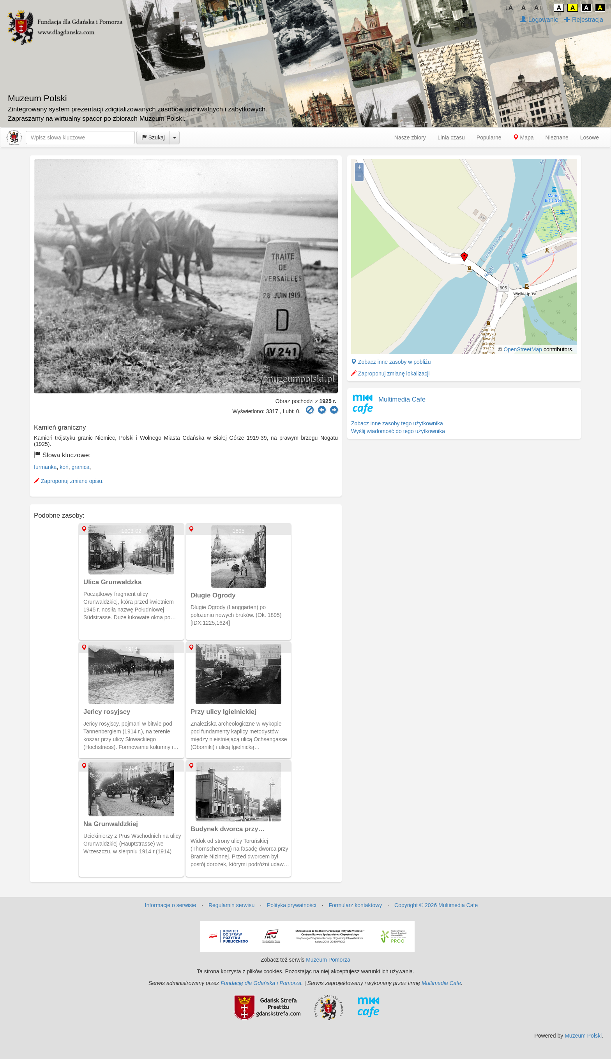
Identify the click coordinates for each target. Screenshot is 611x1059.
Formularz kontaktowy (355, 905)
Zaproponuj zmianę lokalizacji (390, 373)
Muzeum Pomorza (328, 960)
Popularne (489, 137)
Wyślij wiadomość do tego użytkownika (398, 431)
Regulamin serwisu (231, 905)
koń (64, 467)
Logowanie (539, 19)
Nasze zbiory (410, 137)
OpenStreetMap (522, 349)
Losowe (589, 137)
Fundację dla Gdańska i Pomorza (261, 983)
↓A (509, 8)
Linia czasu (451, 137)
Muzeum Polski (583, 1036)
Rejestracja (583, 19)
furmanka (45, 467)
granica (81, 467)
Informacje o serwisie (170, 905)
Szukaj (153, 137)
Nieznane (557, 137)
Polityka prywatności (291, 905)
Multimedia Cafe (402, 399)
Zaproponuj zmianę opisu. (69, 481)
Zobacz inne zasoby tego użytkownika (397, 423)
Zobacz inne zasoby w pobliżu (391, 362)
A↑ (538, 8)
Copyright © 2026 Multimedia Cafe (436, 905)
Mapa (523, 137)
